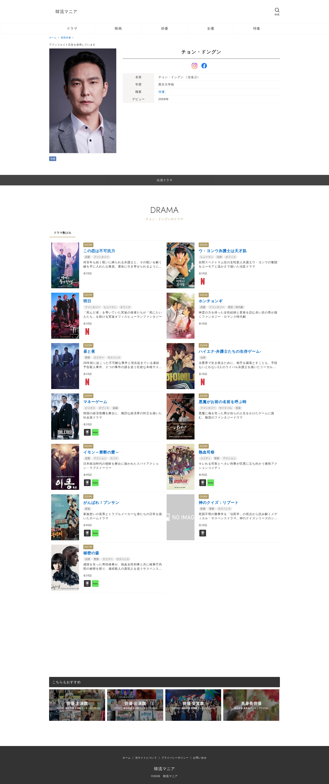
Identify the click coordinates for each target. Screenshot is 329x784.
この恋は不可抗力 (99, 251)
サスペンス (114, 357)
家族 (87, 508)
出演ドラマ (164, 180)
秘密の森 (91, 553)
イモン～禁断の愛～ (101, 452)
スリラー (99, 357)
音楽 (238, 407)
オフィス (231, 257)
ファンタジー (101, 257)
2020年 (88, 345)
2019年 (204, 395)
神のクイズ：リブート (219, 503)
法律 (219, 257)
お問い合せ (200, 757)
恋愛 (87, 257)
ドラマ (72, 28)
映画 (118, 28)
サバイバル (225, 407)
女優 (210, 28)
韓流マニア (66, 11)
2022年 (204, 244)
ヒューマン (206, 257)
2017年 (88, 546)
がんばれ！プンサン (101, 503)
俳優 (164, 28)
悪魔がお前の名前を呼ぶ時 (223, 402)
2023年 (88, 244)
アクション (100, 458)
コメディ (205, 458)
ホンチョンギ (211, 301)
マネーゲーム (95, 402)
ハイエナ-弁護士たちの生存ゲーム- (230, 351)
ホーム (127, 757)
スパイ (114, 458)
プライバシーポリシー (175, 757)
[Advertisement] (164, 622)
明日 (87, 301)
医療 (202, 508)
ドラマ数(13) (62, 232)
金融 (115, 407)
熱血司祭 (207, 452)
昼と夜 (89, 351)
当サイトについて (146, 757)
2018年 (204, 496)
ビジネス (90, 407)
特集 (256, 28)
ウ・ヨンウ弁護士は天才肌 (223, 251)
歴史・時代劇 (235, 307)
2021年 (204, 295)
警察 (87, 357)
